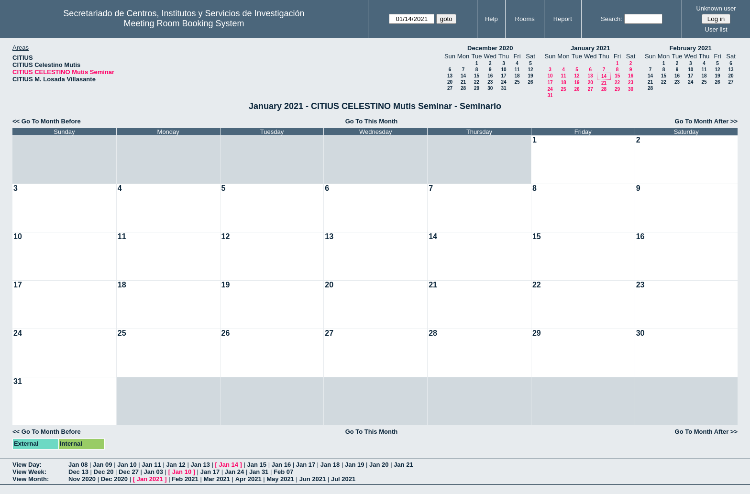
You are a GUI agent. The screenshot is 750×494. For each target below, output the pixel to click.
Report (562, 18)
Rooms (525, 18)
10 (503, 69)
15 (476, 75)
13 (449, 75)
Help (491, 18)
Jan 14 (228, 464)
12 (530, 69)
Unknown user (716, 8)
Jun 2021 (312, 479)
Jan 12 (175, 464)
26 (530, 82)
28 (463, 88)
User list (716, 29)
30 (490, 88)
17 (503, 75)
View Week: (29, 471)
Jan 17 (305, 464)
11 (516, 69)
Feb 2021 (185, 479)
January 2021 (590, 48)
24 (503, 82)
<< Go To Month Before (46, 121)
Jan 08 (78, 464)
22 (476, 82)
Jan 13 (200, 464)
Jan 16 (281, 464)
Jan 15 (256, 464)
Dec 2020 (114, 479)
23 (490, 82)
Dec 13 (78, 471)
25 (516, 82)
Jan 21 (403, 464)
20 (449, 82)
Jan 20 (378, 464)
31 (503, 88)
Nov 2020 (82, 479)
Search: (611, 18)
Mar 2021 (216, 479)
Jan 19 (354, 464)
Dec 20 (104, 471)
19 (530, 75)
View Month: (30, 479)
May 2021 (280, 479)
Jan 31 (258, 471)
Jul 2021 (343, 479)
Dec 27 (129, 471)
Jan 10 (126, 464)
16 (490, 75)
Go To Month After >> (706, 121)
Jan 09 (102, 464)
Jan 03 (153, 471)
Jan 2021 (150, 479)
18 (516, 75)
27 (449, 88)
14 (463, 75)
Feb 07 (283, 471)
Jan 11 (151, 464)
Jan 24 (234, 471)
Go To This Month (371, 121)
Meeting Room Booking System (183, 23)
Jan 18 (330, 464)
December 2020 (490, 48)
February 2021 (691, 48)
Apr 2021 (248, 479)
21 (463, 82)
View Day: (27, 464)
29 (476, 88)
